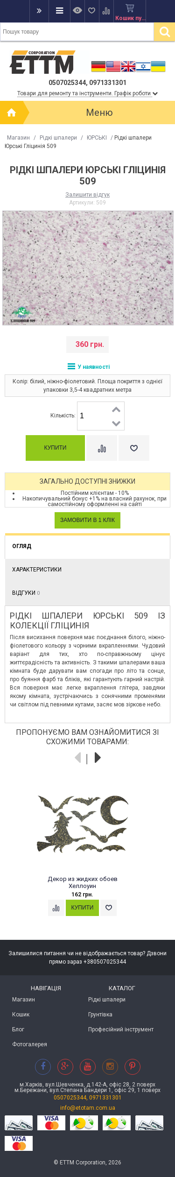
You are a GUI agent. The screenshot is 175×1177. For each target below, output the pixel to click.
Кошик (20, 1014)
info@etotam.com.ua (87, 1108)
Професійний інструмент (121, 1029)
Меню (99, 112)
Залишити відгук (87, 194)
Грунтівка (100, 1014)
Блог (18, 1029)
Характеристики (37, 569)
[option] (87, 855)
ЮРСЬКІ (97, 137)
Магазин (18, 137)
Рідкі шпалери (58, 137)
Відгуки (26, 593)
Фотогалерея (29, 1044)
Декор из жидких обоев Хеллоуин (83, 882)
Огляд (21, 546)
